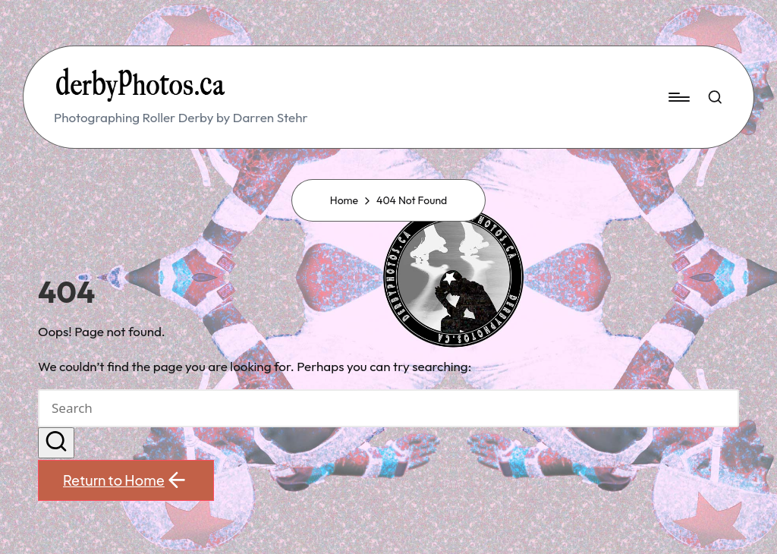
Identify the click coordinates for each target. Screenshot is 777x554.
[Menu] (677, 97)
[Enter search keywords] (388, 408)
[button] (56, 443)
